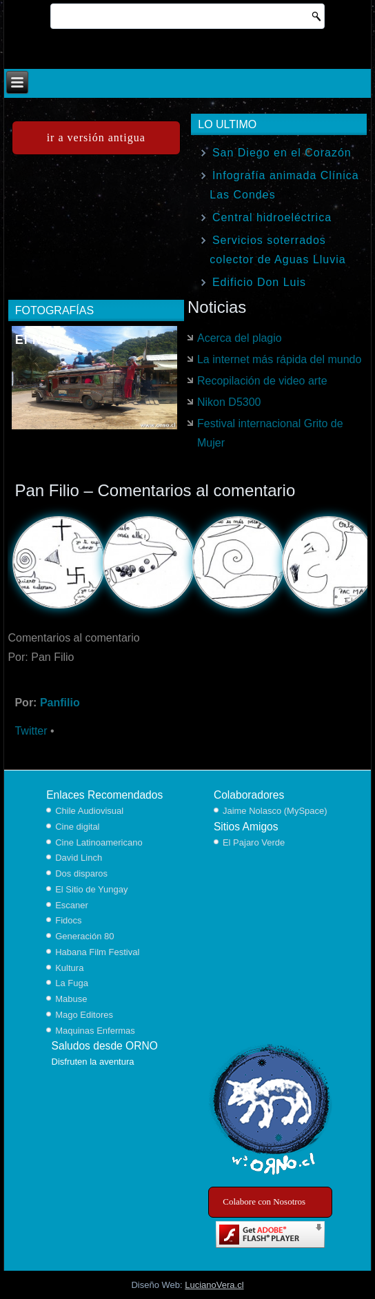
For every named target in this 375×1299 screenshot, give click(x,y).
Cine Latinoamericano (98, 842)
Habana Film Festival (97, 952)
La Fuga (71, 983)
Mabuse (71, 999)
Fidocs (68, 920)
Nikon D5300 (229, 402)
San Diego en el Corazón (282, 152)
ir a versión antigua (96, 137)
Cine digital (77, 826)
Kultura (69, 968)
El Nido (39, 340)
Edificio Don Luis (259, 282)
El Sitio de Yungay (91, 889)
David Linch (78, 857)
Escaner (71, 905)
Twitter (30, 731)
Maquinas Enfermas (95, 1030)
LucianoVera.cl (214, 1285)
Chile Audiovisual (89, 811)
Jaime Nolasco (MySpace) (275, 811)
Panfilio (60, 702)
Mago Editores (84, 1015)
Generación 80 (84, 936)
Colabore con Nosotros (264, 1201)
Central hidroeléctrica (272, 217)
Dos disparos (81, 873)
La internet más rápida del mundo (279, 359)
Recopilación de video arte (262, 381)
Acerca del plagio (239, 338)
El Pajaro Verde (254, 842)
